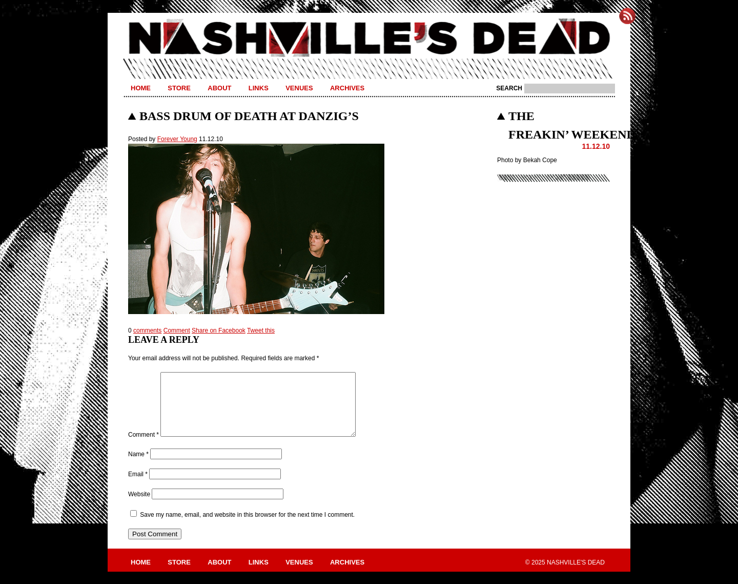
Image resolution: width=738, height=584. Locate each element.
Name (138, 466)
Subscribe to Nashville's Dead (627, 16)
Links (259, 88)
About (219, 88)
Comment (176, 330)
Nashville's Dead (369, 38)
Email (138, 486)
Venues (299, 88)
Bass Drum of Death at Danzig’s (249, 116)
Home (141, 88)
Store (179, 88)
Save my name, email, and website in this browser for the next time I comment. (247, 527)
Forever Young (177, 139)
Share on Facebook (218, 330)
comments (147, 330)
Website (139, 506)
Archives (347, 88)
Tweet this (261, 330)
